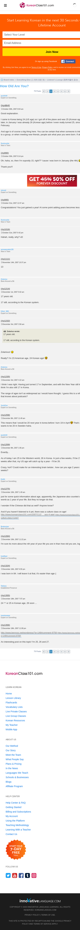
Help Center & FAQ (16, 802)
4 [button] (58, 91)
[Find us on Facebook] (21, 875)
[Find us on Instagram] (34, 875)
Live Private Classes (16, 711)
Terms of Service (43, 924)
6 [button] (65, 91)
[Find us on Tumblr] (27, 875)
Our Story (11, 750)
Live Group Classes (16, 716)
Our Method (12, 746)
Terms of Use (36, 67)
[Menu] (5, 5)
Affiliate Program (14, 786)
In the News (12, 768)
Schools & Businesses (17, 777)
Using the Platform (15, 820)
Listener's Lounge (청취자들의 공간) (62, 80)
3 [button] (54, 91)
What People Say (15, 759)
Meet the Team (13, 755)
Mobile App (11, 729)
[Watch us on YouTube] (14, 875)
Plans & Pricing (13, 764)
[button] (74, 5)
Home (9, 693)
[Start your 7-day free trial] (16, 850)
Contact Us (11, 834)
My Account (12, 816)
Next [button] (68, 91)
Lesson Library (13, 698)
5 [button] (61, 91)
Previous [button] (43, 91)
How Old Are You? (14, 86)
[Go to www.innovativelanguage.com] (40, 900)
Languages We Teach (17, 772)
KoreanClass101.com (45, 910)
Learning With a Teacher (18, 829)
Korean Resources (15, 720)
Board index (9, 80)
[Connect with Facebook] (68, 61)
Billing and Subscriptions (18, 811)
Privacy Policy (47, 67)
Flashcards (11, 702)
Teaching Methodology (17, 825)
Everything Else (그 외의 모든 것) (31, 80)
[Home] (37, 8)
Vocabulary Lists (14, 707)
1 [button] (47, 91)
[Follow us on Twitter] (8, 875)
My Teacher (12, 725)
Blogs (8, 781)
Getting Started (13, 807)
